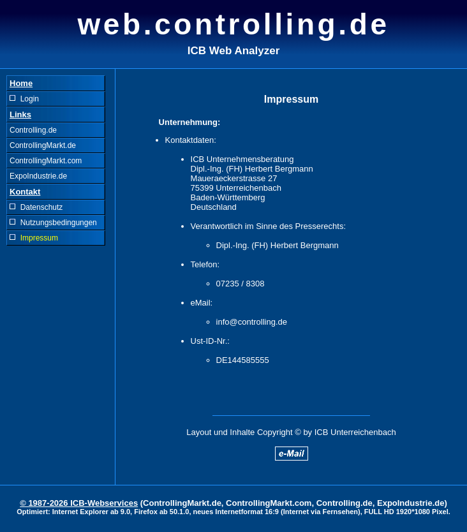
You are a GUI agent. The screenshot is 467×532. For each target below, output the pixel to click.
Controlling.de (33, 130)
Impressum (34, 237)
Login (24, 98)
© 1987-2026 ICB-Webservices (79, 503)
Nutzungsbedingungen (53, 222)
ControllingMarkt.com (46, 160)
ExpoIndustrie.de (38, 176)
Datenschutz (36, 207)
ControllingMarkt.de (43, 145)
